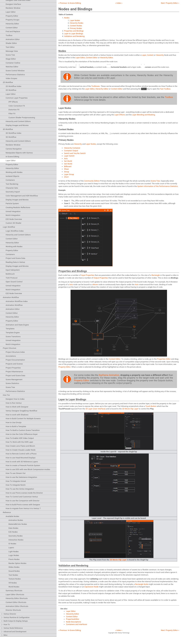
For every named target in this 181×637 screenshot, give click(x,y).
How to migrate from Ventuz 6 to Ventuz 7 (23, 508)
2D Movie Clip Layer (130, 409)
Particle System (12, 203)
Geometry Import (13, 192)
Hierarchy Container (72, 148)
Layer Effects (119, 115)
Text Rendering (12, 184)
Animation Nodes (15, 520)
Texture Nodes (14, 579)
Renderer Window (13, 8)
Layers (11, 548)
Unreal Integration (13, 211)
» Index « (118, 3)
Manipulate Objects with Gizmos (19, 153)
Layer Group (69, 174)
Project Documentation (15, 360)
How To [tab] (5, 624)
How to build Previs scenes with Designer (23, 505)
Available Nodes (12, 516)
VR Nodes (12, 583)
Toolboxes (95, 86)
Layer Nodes (75, 20)
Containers (10, 180)
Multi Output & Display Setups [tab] (14, 621)
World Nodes (13, 587)
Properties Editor (164, 359)
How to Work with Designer (17, 407)
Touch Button (150, 406)
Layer (144, 55)
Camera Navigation (14, 149)
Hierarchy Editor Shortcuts (17, 598)
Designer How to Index (15, 399)
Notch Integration (13, 215)
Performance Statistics (15, 75)
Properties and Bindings (74, 31)
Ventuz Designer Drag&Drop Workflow (21, 411)
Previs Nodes (14, 559)
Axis (66, 158)
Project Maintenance (14, 372)
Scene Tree (10, 55)
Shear (66, 169)
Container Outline (13, 63)
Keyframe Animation (109, 375)
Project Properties (13, 368)
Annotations (11, 356)
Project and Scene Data (15, 258)
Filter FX (11, 114)
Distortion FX (13, 110)
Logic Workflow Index (15, 231)
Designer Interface (13, 4)
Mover (95, 284)
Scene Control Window (15, 71)
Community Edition (92, 181)
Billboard (67, 166)
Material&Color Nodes (17, 524)
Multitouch (10, 274)
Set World (68, 161)
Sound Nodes (14, 571)
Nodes (66, 18)
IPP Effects (13, 102)
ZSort (66, 177)
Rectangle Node (141, 584)
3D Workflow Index (13, 133)
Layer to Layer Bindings (73, 34)
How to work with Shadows (17, 415)
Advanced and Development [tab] (13, 631)
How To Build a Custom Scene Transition (23, 430)
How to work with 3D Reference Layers (22, 462)
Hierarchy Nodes (76, 23)
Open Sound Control (14, 282)
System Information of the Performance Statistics (157, 186)
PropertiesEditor (72, 619)
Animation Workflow (14, 305)
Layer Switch (69, 156)
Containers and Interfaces (76, 624)
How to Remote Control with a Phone (21, 454)
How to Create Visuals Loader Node (20, 450)
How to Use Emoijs (13, 422)
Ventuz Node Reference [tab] (12, 628)
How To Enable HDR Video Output (20, 438)
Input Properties (87, 275)
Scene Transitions (13, 336)
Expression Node (91, 587)
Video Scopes (11, 78)
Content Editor (12, 28)
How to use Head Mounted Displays (20, 458)
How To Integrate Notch (15, 485)
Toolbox (9, 35)
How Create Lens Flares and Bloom (20, 446)
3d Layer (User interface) (96, 409)
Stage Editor (11, 59)
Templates (10, 329)
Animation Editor (13, 39)
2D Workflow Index (13, 86)
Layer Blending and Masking (143, 115)
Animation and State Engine (17, 325)
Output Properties (100, 278)
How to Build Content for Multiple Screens (23, 418)
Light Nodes (13, 551)
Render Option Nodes (17, 563)
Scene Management (14, 379)
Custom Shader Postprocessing (21, 117)
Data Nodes (13, 528)
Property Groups (12, 20)
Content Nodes (76, 26)
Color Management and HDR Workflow (22, 196)
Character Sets (12, 188)
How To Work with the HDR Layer (19, 442)
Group (66, 172)
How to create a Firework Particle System (23, 465)
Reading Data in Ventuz (15, 262)
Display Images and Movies (17, 125)
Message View (12, 51)
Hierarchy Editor (12, 24)
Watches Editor (12, 67)
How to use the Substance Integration (21, 477)
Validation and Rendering (74, 36)
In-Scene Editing (12, 157)
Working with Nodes (14, 172)
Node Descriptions (73, 622)
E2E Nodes (13, 532)
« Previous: (69, 3)
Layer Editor (11, 12)
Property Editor (12, 16)
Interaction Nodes (15, 540)
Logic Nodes (13, 555)
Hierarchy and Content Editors (18, 121)
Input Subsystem (13, 270)
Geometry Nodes (15, 536)
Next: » (170, 3)
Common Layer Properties (17, 98)
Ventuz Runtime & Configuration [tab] (15, 617)
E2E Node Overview (14, 219)
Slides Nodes (14, 567)
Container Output (71, 151)
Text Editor (10, 47)
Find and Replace (13, 31)
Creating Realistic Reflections (18, 207)
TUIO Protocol (11, 278)
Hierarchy (160, 55)
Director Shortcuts (13, 610)
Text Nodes (13, 575)
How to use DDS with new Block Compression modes (28, 469)
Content (150, 55)
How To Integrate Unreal (16, 481)
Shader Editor (11, 43)
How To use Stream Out (15, 473)
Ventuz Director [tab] (8, 614)
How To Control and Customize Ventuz (22, 497)
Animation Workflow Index (17, 301)
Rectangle (156, 275)
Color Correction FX (16, 106)
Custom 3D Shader (13, 223)
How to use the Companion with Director (22, 501)
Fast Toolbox (165, 89)
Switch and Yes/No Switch (75, 153)
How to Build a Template (16, 426)
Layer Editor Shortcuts (15, 594)
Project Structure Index (15, 352)
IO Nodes (12, 544)
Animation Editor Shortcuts (17, 606)
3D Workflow (11, 137)
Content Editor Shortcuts (16, 602)
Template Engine (13, 333)
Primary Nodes (76, 28)
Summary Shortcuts (14, 591)
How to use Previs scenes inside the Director (24, 493)
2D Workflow (11, 90)
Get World (68, 164)
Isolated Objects (12, 176)
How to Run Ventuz (14, 403)
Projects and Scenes (14, 364)
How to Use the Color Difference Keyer (22, 434)
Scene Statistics (12, 383)
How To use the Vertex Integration (20, 489)
